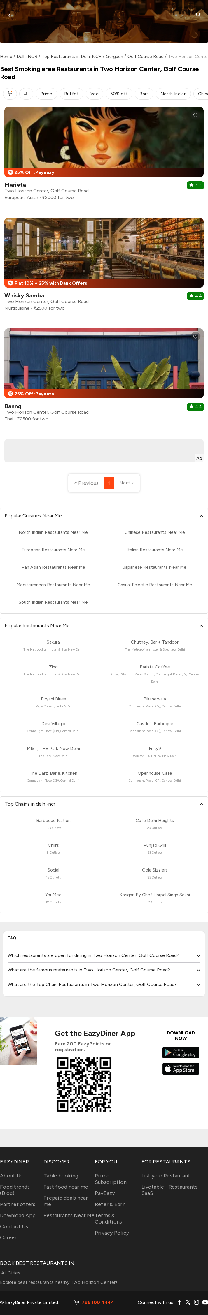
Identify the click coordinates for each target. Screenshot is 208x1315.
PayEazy (105, 1193)
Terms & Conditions (108, 1218)
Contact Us (14, 1226)
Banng (12, 406)
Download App (18, 1215)
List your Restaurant (165, 1176)
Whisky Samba (24, 295)
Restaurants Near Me (69, 1215)
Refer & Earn (110, 1204)
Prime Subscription (111, 1179)
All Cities (10, 1273)
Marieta (15, 184)
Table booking (60, 1176)
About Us (11, 1176)
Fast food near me (65, 1187)
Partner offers (18, 1204)
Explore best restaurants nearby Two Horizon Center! (58, 1282)
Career (8, 1237)
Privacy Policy (112, 1233)
